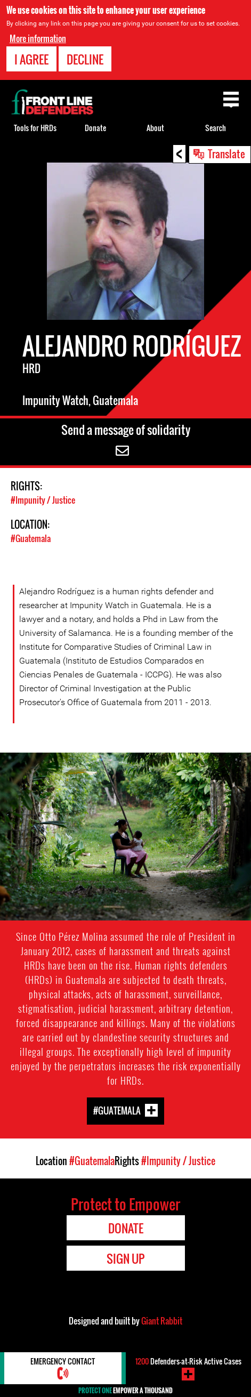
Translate (226, 153)
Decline (85, 59)
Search (215, 127)
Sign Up (125, 1258)
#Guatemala (31, 538)
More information (38, 38)
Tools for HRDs (35, 127)
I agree (31, 59)
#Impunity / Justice (43, 500)
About (155, 127)
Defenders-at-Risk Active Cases (188, 1361)
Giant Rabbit (161, 1320)
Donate (95, 127)
